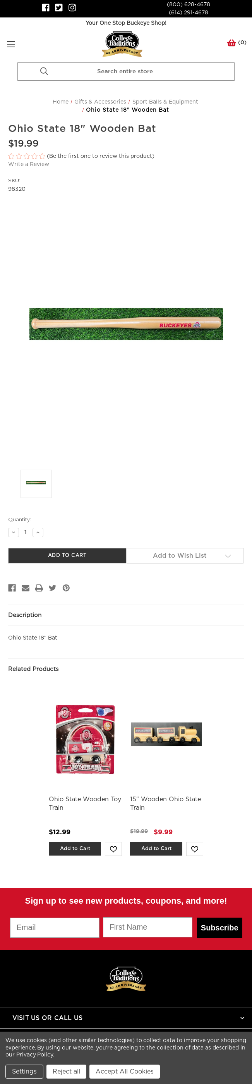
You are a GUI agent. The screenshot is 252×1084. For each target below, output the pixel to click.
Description (24, 615)
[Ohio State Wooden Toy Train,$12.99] (85, 739)
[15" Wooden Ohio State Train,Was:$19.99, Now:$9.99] (166, 739)
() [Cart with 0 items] (237, 44)
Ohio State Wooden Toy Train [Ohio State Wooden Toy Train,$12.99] (85, 803)
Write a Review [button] (28, 164)
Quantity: (19, 519)
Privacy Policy (34, 1055)
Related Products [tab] (33, 669)
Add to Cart (75, 848)
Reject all (66, 1071)
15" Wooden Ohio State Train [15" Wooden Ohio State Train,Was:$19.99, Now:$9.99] (165, 803)
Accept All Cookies (125, 1071)
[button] (126, 156)
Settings (24, 1071)
